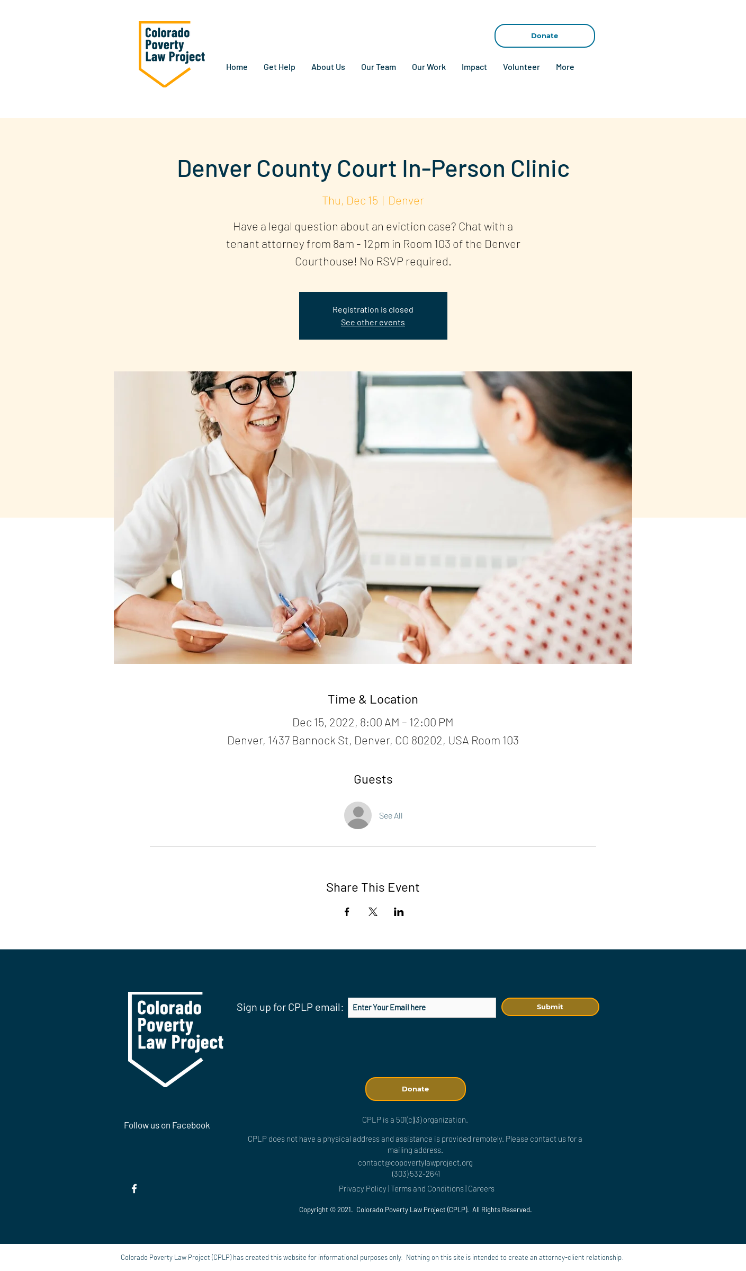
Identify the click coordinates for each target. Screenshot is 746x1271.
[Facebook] (134, 1189)
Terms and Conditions (428, 1188)
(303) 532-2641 (416, 1173)
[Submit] (550, 1007)
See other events (373, 322)
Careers (481, 1188)
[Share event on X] (373, 912)
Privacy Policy (363, 1188)
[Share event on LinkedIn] (399, 912)
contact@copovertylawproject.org (415, 1162)
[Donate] (545, 36)
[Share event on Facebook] (347, 912)
